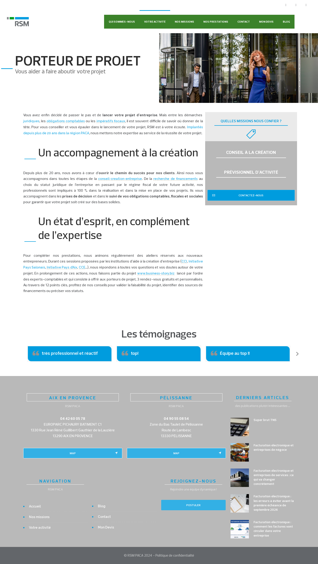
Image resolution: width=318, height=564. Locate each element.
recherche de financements (175, 179)
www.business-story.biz (156, 273)
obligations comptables (66, 121)
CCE (82, 267)
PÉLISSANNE (176, 397)
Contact (243, 21)
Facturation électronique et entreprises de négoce (274, 447)
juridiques (31, 121)
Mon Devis (266, 21)
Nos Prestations (215, 21)
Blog (286, 21)
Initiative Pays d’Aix (62, 267)
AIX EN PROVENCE (72, 397)
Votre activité (155, 21)
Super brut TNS (265, 420)
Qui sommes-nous (122, 21)
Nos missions (184, 21)
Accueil (35, 506)
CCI (184, 261)
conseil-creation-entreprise (120, 179)
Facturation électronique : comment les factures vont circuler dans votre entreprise (273, 528)
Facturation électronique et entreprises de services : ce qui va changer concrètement (274, 477)
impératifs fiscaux (110, 121)
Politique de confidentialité (174, 555)
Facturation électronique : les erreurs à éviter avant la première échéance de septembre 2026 (274, 503)
